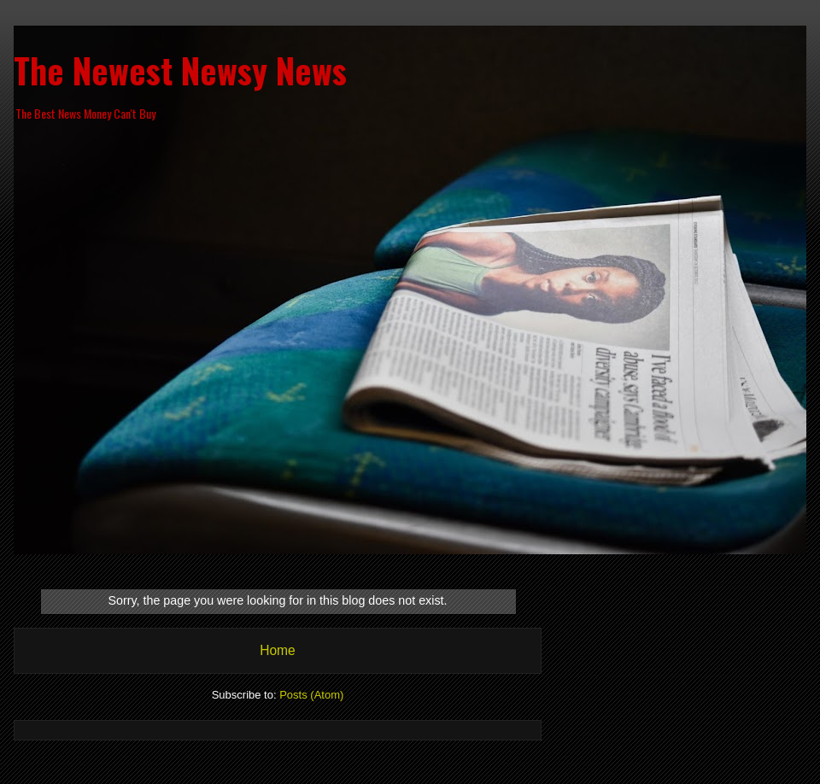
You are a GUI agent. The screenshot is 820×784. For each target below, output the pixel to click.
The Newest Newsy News (180, 70)
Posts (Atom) (311, 694)
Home (278, 650)
